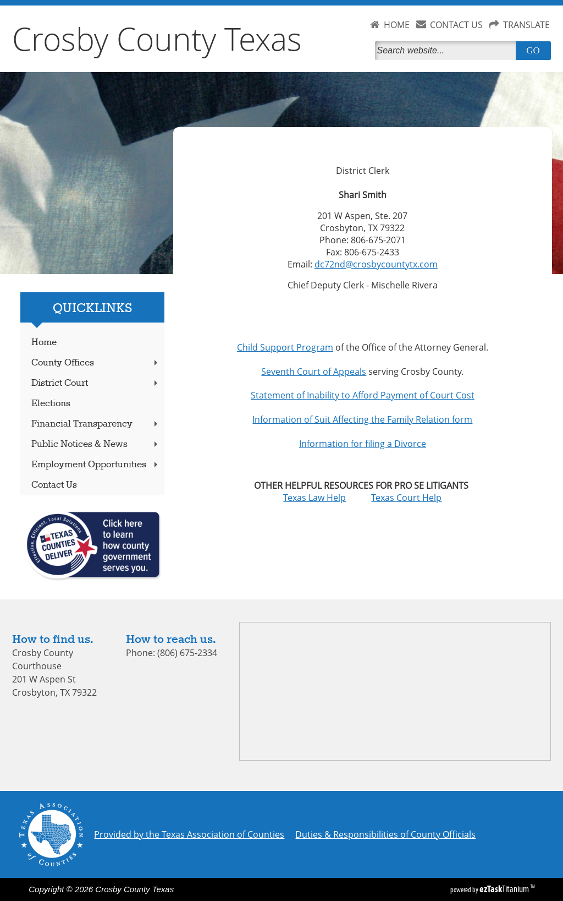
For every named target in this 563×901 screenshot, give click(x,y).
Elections (50, 403)
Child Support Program (285, 347)
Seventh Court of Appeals (313, 371)
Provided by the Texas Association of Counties (189, 834)
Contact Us (54, 485)
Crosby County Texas (157, 38)
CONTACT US (456, 25)
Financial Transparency (95, 424)
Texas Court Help (406, 498)
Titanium (505, 889)
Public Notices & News (95, 444)
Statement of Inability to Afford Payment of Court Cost (362, 395)
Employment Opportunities (95, 465)
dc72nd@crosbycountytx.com (376, 264)
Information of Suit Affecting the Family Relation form (362, 419)
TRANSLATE (526, 25)
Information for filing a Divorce (362, 444)
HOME (397, 25)
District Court (95, 383)
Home (44, 342)
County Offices (95, 363)
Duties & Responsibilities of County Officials (385, 834)
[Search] (447, 50)
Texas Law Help (327, 498)
